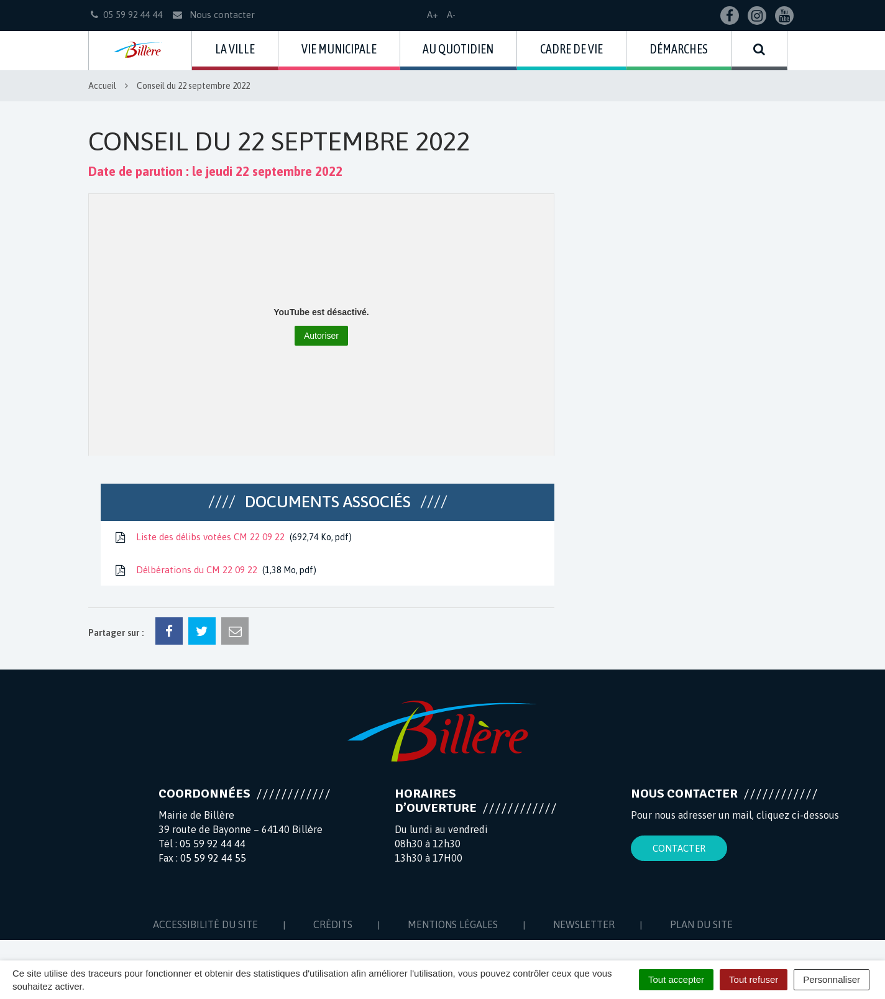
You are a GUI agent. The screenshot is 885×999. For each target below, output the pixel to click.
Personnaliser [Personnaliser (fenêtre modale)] (831, 979)
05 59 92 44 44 (212, 843)
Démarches (678, 49)
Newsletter (584, 924)
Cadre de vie (571, 49)
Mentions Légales (453, 924)
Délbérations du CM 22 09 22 (214, 570)
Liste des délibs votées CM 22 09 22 (232, 537)
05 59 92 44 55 (213, 857)
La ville (235, 49)
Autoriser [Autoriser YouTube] (321, 336)
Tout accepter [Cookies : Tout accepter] (676, 979)
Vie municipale (339, 49)
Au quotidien (458, 49)
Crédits (332, 924)
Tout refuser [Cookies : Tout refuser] (753, 979)
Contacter (679, 848)
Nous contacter (213, 14)
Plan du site (701, 924)
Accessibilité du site (205, 924)
